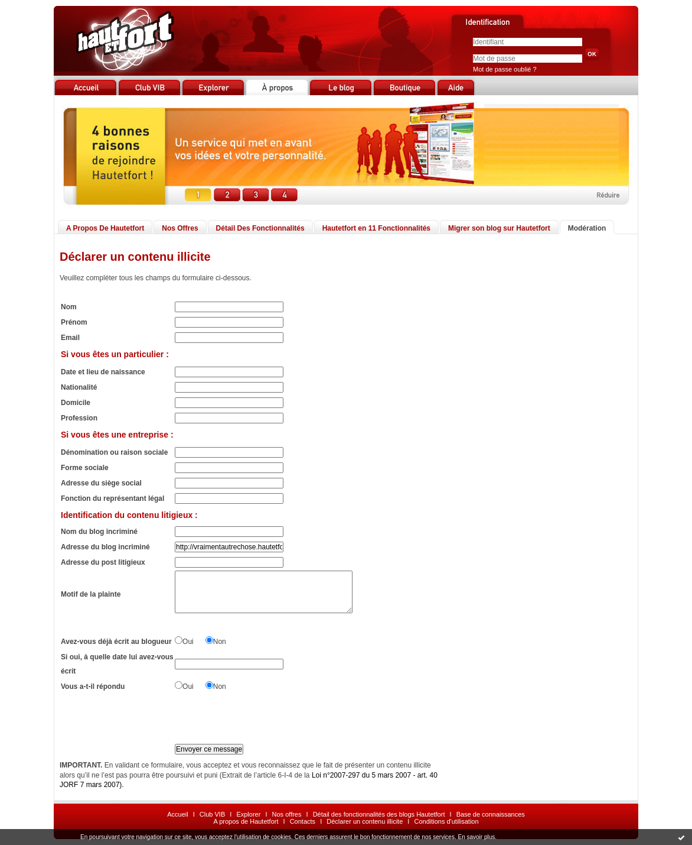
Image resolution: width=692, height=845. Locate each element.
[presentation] (264, 718)
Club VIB (212, 814)
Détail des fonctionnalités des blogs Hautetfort (379, 814)
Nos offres (287, 814)
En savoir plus (476, 837)
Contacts (302, 821)
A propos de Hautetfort (245, 821)
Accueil (177, 814)
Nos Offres (180, 228)
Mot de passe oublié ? (505, 69)
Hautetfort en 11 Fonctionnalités (376, 228)
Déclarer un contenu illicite (365, 821)
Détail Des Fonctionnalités (260, 228)
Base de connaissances (490, 814)
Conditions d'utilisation (446, 821)
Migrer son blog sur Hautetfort (499, 228)
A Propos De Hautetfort (105, 228)
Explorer (248, 814)
